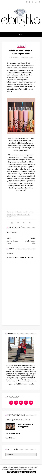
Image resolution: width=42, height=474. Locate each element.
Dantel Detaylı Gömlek (13, 433)
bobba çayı (21, 46)
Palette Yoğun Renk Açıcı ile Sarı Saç (18, 420)
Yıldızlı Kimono (10, 438)
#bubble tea (18, 212)
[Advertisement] (22, 306)
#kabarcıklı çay (11, 214)
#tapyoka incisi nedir (23, 214)
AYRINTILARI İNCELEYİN (15, 472)
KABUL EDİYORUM (29, 472)
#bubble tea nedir (28, 212)
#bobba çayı (10, 212)
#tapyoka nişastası (12, 216)
